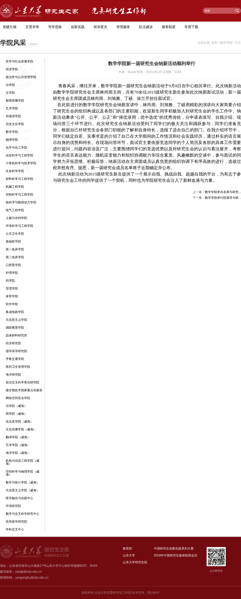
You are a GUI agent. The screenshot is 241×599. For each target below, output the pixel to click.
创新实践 (78, 27)
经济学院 (12, 69)
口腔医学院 (13, 265)
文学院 (10, 92)
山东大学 (129, 555)
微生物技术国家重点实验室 (24, 390)
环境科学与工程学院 (19, 225)
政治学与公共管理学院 (21, 77)
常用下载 (191, 27)
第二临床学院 (15, 257)
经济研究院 (13, 343)
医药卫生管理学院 (18, 366)
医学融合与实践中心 (19, 498)
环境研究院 (13, 506)
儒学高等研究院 (16, 351)
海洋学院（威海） (18, 452)
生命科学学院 (15, 171)
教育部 (127, 548)
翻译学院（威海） (18, 437)
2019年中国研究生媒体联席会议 (175, 555)
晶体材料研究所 (16, 335)
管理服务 (123, 27)
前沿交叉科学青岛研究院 (22, 382)
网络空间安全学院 (18, 398)
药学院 (10, 280)
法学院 (10, 84)
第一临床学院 (15, 249)
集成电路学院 (15, 312)
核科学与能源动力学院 (21, 202)
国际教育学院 (15, 327)
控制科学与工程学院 (19, 194)
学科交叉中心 (15, 529)
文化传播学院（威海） (21, 429)
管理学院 (12, 288)
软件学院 (12, 304)
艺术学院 (12, 108)
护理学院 (12, 272)
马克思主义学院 (16, 319)
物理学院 (12, 139)
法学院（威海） (16, 405)
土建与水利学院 (16, 218)
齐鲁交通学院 (15, 359)
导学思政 (55, 27)
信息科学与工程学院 (19, 155)
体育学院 (12, 296)
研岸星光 (100, 27)
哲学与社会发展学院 (19, 61)
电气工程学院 (15, 210)
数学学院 (226, 42)
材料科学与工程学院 (19, 178)
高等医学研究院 (16, 521)
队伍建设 (146, 27)
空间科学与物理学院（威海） (22, 473)
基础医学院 (13, 241)
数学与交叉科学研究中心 (22, 513)
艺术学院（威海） (18, 445)
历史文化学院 (15, 124)
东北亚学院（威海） (19, 421)
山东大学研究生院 (135, 562)
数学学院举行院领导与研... (223, 197)
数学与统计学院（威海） (22, 482)
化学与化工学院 (16, 147)
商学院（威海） (16, 413)
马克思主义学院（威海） (22, 490)
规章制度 (168, 27)
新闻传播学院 (15, 100)
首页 (214, 42)
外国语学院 (13, 116)
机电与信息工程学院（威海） (22, 462)
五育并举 (32, 27)
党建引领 (9, 27)
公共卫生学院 (15, 233)
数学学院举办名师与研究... (223, 192)
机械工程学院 (15, 186)
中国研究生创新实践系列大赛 (174, 548)
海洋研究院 (13, 374)
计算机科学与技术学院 (21, 163)
